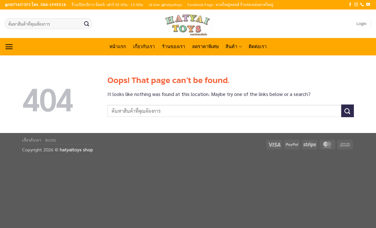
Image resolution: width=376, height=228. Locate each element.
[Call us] (362, 5)
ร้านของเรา (173, 46)
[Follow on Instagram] (356, 5)
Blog (50, 139)
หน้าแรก (117, 46)
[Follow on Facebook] (350, 5)
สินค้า (233, 47)
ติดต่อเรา (258, 46)
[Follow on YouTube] (368, 5)
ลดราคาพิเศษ (205, 46)
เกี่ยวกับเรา (144, 46)
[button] (361, 23)
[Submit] (86, 23)
